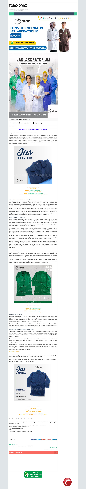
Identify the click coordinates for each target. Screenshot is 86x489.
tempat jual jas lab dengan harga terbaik (66, 185)
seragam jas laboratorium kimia (65, 179)
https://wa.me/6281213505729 (34, 190)
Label (60, 119)
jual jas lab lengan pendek (64, 146)
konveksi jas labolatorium (64, 162)
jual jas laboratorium (63, 154)
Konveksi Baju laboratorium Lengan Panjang (67, 156)
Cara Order (33, 13)
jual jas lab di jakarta (63, 142)
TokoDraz (17, 486)
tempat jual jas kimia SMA (63, 181)
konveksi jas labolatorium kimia (65, 164)
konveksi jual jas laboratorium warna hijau (67, 168)
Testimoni (26, 13)
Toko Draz (18, 6)
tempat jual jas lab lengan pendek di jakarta (67, 197)
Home (12, 13)
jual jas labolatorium (63, 150)
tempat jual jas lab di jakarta (64, 189)
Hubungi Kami (18, 13)
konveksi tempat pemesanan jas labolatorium (67, 177)
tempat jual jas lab (62, 183)
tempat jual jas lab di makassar (65, 191)
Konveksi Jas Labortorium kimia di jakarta (66, 158)
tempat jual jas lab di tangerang (65, 193)
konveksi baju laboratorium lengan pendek (67, 160)
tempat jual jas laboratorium (64, 217)
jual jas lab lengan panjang (64, 144)
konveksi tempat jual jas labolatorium (66, 175)
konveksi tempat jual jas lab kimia (65, 173)
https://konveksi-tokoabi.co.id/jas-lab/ (34, 193)
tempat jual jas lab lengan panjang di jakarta (67, 195)
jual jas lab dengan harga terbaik (65, 140)
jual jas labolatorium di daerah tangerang (67, 152)
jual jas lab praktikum (63, 148)
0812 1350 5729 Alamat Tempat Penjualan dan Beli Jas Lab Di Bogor (66, 85)
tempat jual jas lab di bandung (64, 187)
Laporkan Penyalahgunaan (63, 75)
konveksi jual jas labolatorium (64, 166)
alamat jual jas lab (62, 121)
